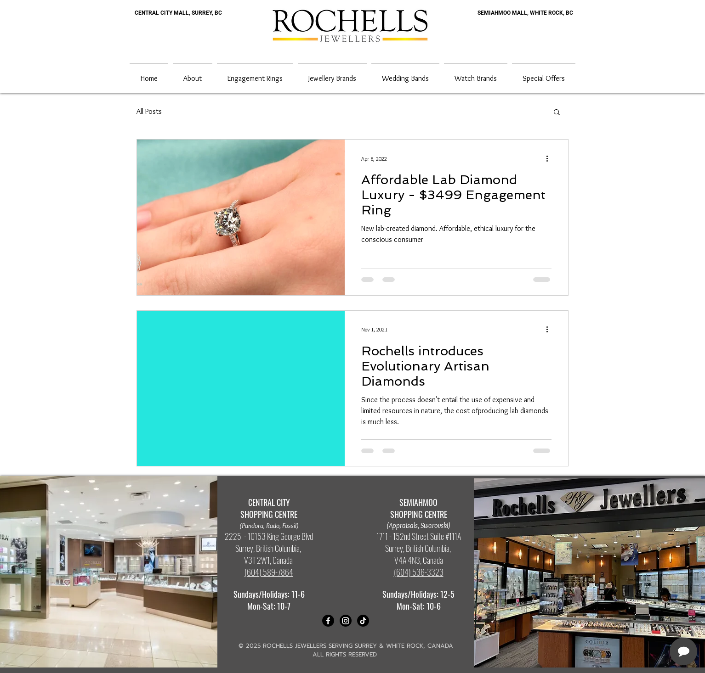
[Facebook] (328, 621)
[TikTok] (363, 621)
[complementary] (638, 622)
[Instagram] (346, 621)
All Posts (149, 111)
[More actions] (550, 158)
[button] (556, 113)
